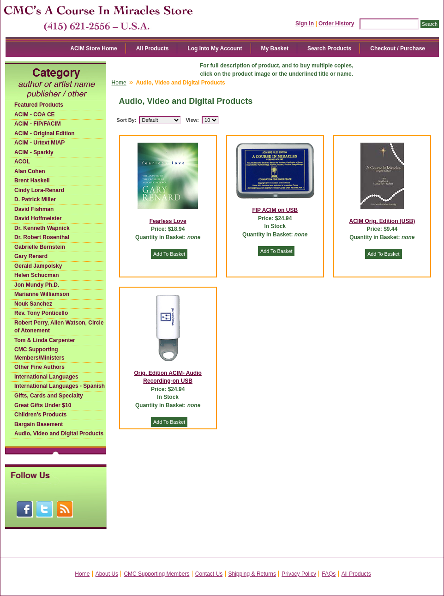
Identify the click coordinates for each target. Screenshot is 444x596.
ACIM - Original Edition (44, 133)
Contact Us (208, 574)
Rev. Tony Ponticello (41, 313)
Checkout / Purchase (397, 48)
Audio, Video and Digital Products (58, 433)
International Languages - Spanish (59, 386)
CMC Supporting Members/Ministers (39, 353)
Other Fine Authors (39, 367)
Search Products (329, 48)
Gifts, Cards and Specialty (48, 395)
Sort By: (127, 120)
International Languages (46, 376)
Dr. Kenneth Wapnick (42, 228)
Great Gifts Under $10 (42, 405)
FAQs (329, 574)
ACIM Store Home (93, 48)
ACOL (22, 161)
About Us (107, 574)
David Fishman (34, 209)
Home (119, 82)
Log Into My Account (214, 48)
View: (192, 120)
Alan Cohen (29, 171)
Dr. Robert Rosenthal (41, 237)
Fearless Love (168, 221)
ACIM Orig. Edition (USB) (382, 221)
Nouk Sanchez (33, 304)
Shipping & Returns (252, 574)
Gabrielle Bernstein (39, 247)
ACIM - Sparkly (34, 152)
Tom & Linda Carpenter (44, 340)
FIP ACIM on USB (275, 210)
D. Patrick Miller (35, 199)
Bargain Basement (38, 424)
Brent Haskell (32, 180)
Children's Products (40, 414)
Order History (336, 23)
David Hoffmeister (38, 218)
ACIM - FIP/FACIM (37, 123)
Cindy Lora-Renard (39, 190)
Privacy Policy (299, 574)
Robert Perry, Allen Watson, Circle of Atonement (59, 326)
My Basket (274, 48)
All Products (152, 48)
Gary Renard (31, 256)
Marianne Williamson (41, 294)
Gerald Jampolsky (38, 266)
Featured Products (38, 105)
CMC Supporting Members (156, 574)
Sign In (304, 23)
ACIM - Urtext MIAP (39, 142)
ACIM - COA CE (34, 114)
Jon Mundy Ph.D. (36, 285)
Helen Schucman (36, 275)
